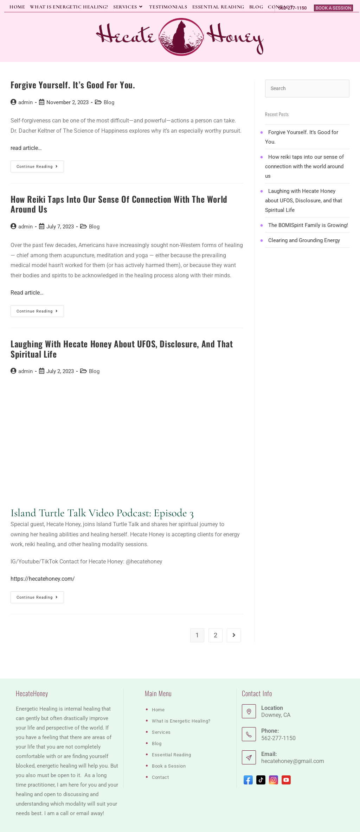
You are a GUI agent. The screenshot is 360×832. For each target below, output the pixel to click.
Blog (109, 102)
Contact (160, 758)
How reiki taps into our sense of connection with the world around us (119, 204)
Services (161, 713)
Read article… (27, 292)
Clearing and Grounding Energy (304, 240)
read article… (26, 148)
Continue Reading (40, 168)
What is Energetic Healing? (181, 702)
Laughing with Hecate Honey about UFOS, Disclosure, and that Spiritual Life (122, 348)
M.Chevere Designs (104, 824)
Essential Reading (171, 736)
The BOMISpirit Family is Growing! (308, 225)
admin (25, 102)
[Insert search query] (307, 88)
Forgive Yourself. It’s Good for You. (73, 84)
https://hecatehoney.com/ (43, 578)
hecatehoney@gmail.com (292, 742)
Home (158, 691)
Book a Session (333, 8)
